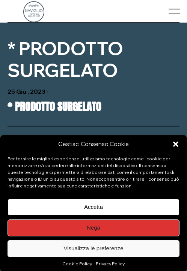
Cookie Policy (77, 266)
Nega (93, 230)
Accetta (93, 210)
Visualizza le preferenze (94, 251)
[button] (175, 147)
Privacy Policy (110, 266)
